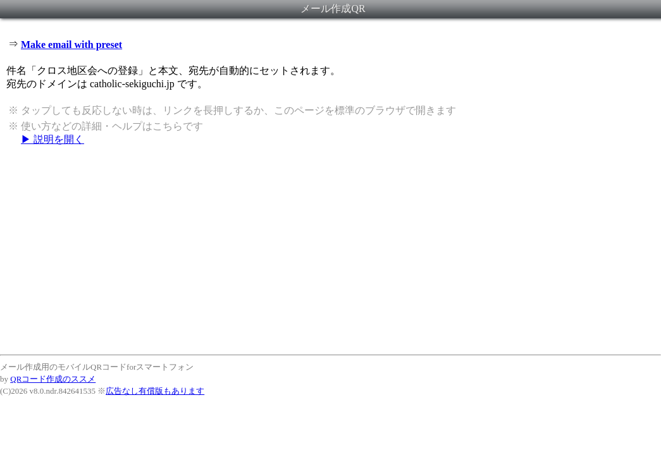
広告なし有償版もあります (155, 391)
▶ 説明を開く (52, 139)
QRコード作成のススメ (53, 379)
